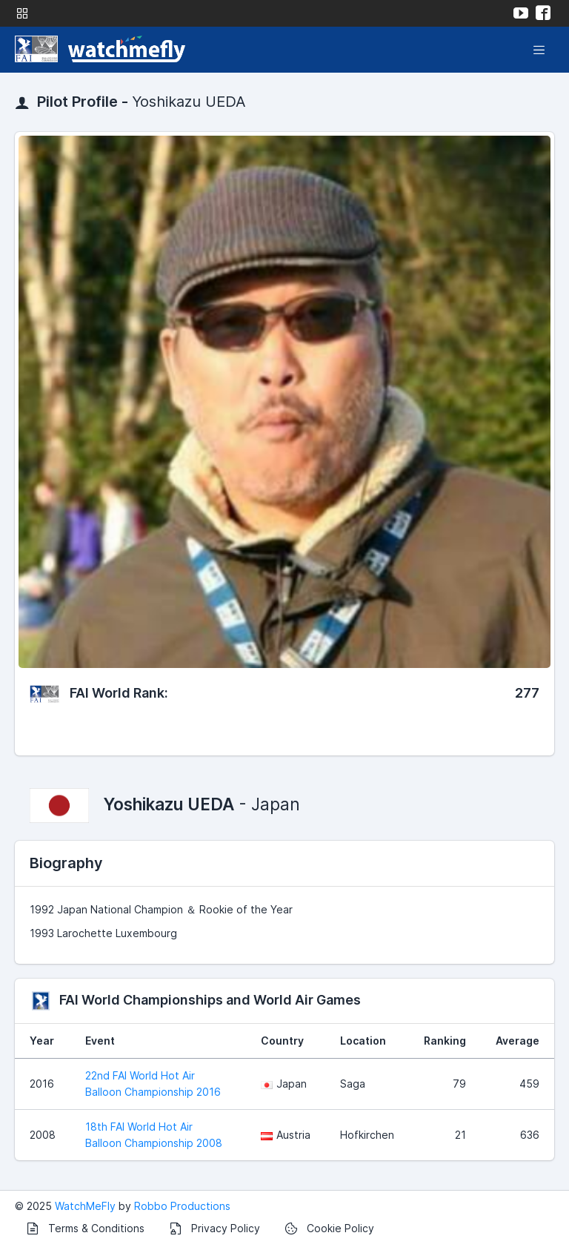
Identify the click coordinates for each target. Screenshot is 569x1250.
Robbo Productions (182, 1206)
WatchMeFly (85, 1206)
